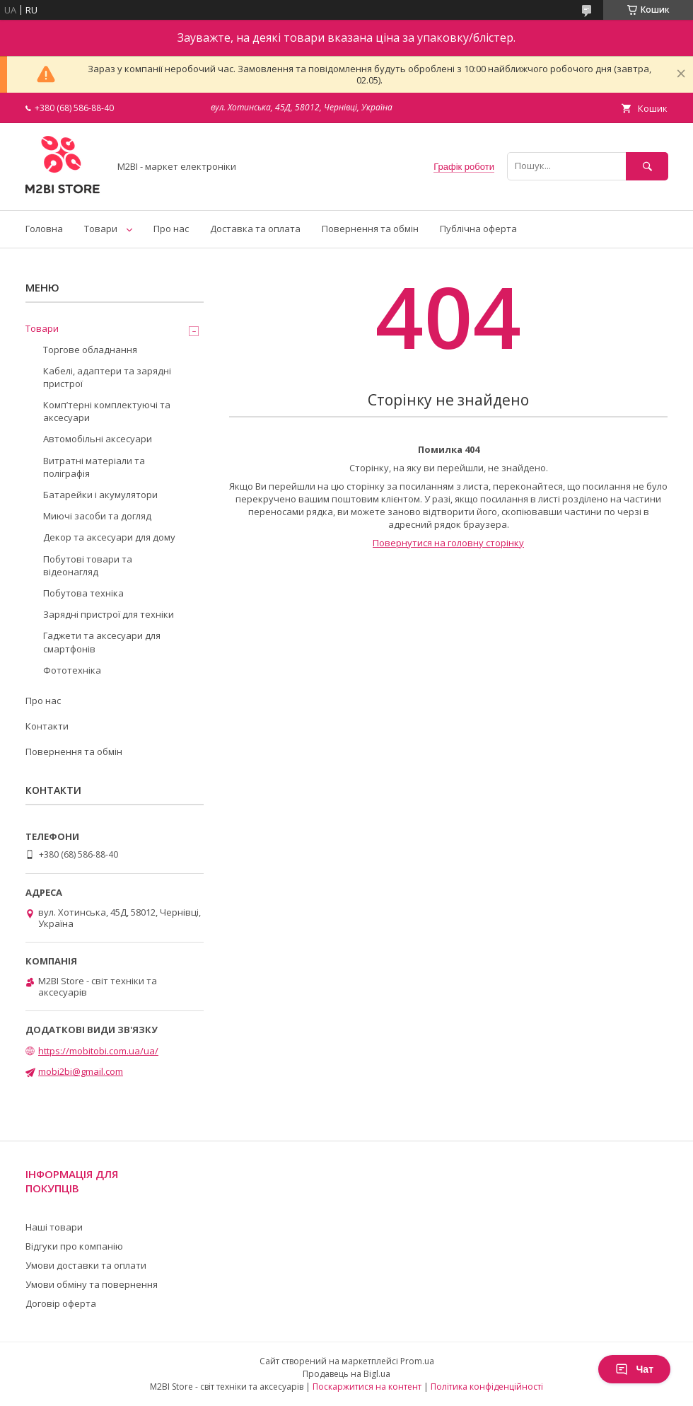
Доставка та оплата (255, 228)
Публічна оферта (478, 228)
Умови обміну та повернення (91, 1284)
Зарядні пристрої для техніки (108, 614)
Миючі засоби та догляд (97, 515)
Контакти (47, 726)
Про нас (171, 228)
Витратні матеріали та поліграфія (94, 467)
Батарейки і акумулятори (100, 494)
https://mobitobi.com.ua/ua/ (98, 1050)
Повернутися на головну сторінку (448, 542)
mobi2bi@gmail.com (80, 1071)
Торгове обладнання (90, 349)
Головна (44, 228)
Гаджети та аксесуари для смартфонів (102, 642)
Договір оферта (60, 1303)
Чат (634, 1369)
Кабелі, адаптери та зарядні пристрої (107, 377)
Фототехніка (72, 670)
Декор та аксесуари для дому (109, 537)
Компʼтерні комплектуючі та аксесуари (106, 411)
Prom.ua (417, 1361)
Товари (100, 228)
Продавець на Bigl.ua (346, 1374)
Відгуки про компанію (74, 1246)
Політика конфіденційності (487, 1387)
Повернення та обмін (370, 228)
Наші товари (54, 1227)
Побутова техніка (83, 593)
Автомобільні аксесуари (97, 438)
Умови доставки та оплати (85, 1265)
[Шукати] (647, 166)
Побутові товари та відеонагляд (87, 565)
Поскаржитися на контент (367, 1387)
